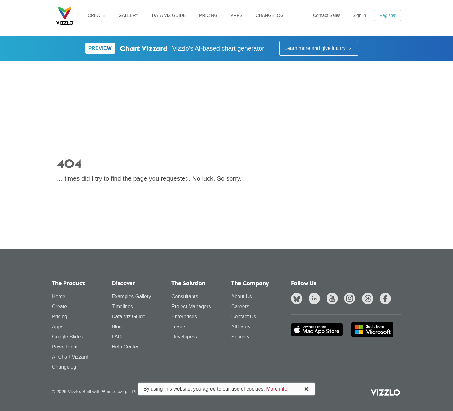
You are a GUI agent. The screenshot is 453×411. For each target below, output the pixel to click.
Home (58, 296)
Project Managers (191, 306)
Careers (240, 306)
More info (276, 389)
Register (387, 15)
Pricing (208, 15)
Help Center (125, 346)
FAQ (117, 336)
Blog (117, 326)
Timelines (122, 306)
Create (96, 15)
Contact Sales (326, 15)
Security (240, 336)
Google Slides (67, 336)
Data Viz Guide (169, 15)
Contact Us (243, 316)
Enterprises (184, 316)
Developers (184, 336)
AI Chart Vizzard (70, 356)
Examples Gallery (131, 296)
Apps (236, 15)
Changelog (270, 15)
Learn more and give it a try (318, 48)
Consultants (184, 296)
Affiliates (240, 326)
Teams (178, 326)
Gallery (129, 15)
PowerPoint (65, 346)
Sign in (359, 15)
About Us (241, 296)
